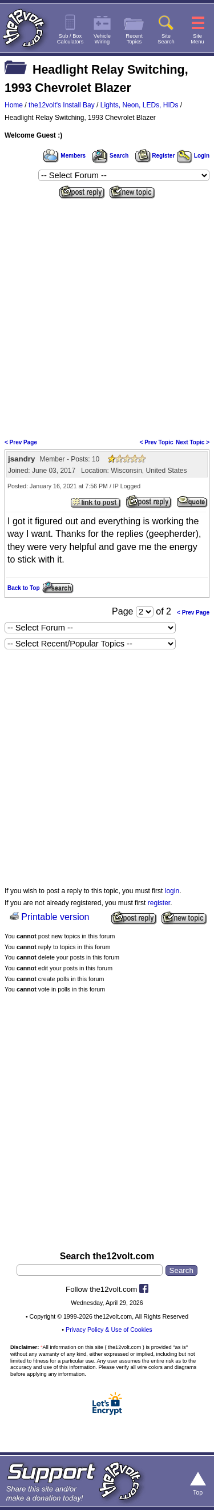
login (172, 891)
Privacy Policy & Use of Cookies (109, 1329)
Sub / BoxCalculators (70, 39)
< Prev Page (21, 442)
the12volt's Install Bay (62, 105)
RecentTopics (134, 39)
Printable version (55, 917)
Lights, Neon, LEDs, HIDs (139, 105)
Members (64, 155)
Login (193, 155)
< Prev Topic (156, 442)
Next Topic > (192, 442)
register (159, 903)
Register (155, 155)
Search (110, 155)
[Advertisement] (107, 315)
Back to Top (23, 588)
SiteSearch (166, 39)
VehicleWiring (102, 39)
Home (14, 105)
